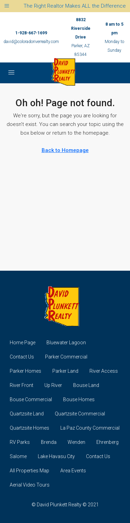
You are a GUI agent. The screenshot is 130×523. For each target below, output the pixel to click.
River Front (21, 385)
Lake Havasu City (56, 456)
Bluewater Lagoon (66, 342)
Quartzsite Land (27, 413)
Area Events (73, 470)
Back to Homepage (65, 150)
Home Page (22, 342)
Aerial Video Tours (30, 485)
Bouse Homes (79, 399)
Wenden (76, 442)
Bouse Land (86, 385)
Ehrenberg (107, 442)
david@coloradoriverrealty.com (31, 41)
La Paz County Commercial (90, 428)
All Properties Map (29, 470)
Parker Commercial (66, 357)
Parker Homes (25, 371)
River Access (103, 371)
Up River (53, 385)
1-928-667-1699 (31, 33)
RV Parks (20, 442)
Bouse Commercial (31, 399)
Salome (18, 456)
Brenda (49, 442)
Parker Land (65, 371)
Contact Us (22, 357)
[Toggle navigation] (6, 6)
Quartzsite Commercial (80, 413)
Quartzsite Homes (29, 428)
